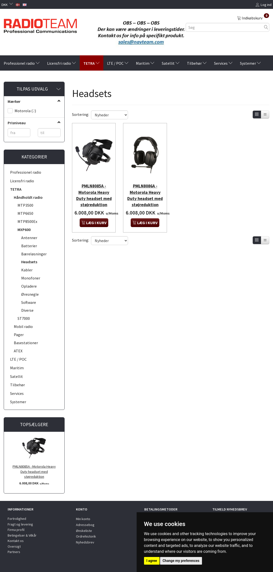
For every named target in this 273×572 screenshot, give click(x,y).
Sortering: (80, 114)
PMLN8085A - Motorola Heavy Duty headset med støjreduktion (34, 471)
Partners (14, 552)
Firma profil (16, 529)
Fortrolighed (17, 518)
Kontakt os (16, 541)
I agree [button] (151, 561)
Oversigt (14, 546)
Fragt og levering (20, 524)
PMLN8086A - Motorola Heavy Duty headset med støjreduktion (145, 194)
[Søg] (266, 27)
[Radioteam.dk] (40, 24)
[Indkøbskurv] (253, 18)
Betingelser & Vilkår (22, 535)
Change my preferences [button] (181, 561)
